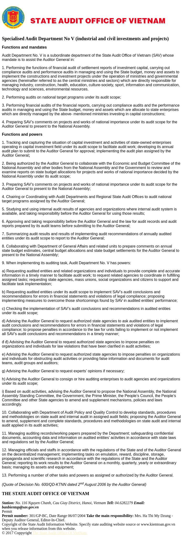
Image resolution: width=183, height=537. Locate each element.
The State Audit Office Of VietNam (60, 533)
